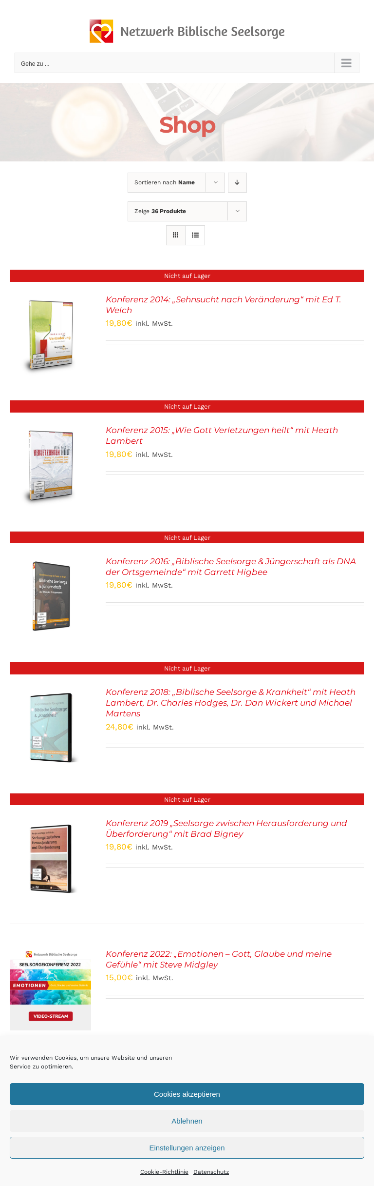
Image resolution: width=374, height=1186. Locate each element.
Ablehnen (186, 1121)
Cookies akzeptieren (187, 1094)
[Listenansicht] (195, 235)
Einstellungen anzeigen (186, 1148)
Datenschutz (211, 1171)
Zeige (160, 211)
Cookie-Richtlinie (164, 1171)
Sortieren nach (164, 182)
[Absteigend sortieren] (237, 183)
